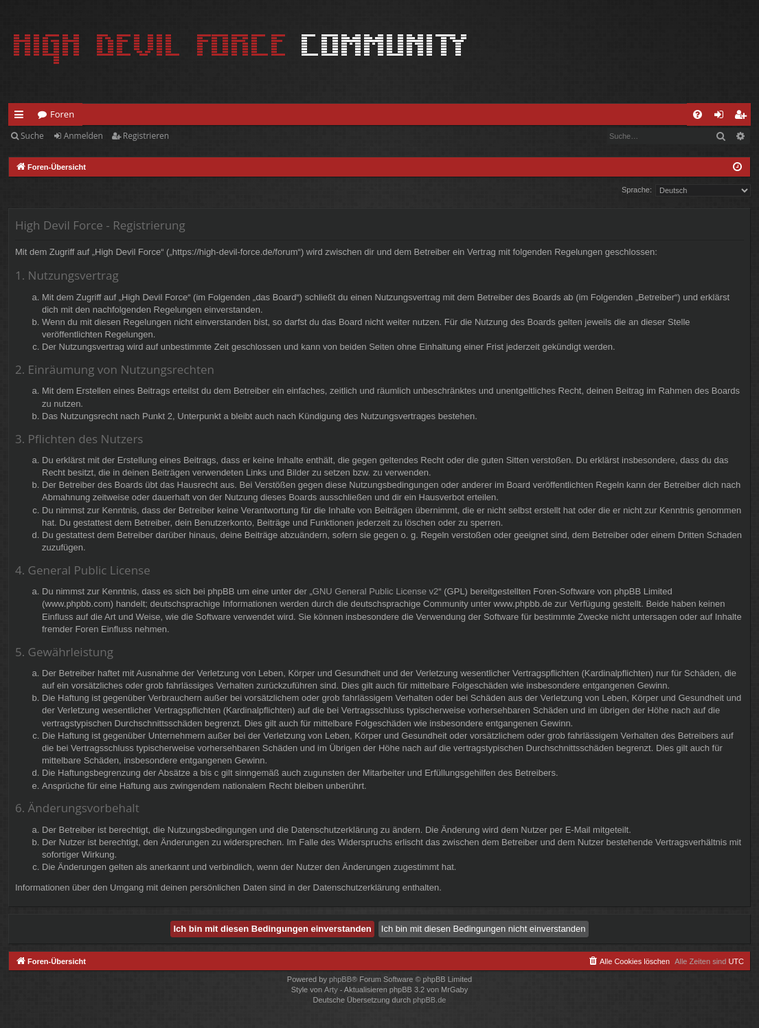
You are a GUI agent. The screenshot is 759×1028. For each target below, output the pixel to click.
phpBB (340, 979)
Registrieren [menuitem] (743, 117)
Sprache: (637, 190)
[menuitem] (697, 114)
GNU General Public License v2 (376, 591)
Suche (32, 136)
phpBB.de (429, 1000)
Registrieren (146, 136)
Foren (62, 114)
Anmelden (83, 136)
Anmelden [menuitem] (722, 117)
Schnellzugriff (22, 117)
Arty (331, 989)
